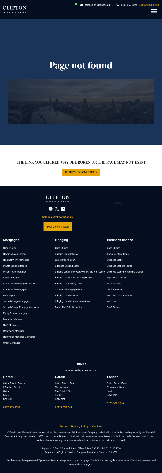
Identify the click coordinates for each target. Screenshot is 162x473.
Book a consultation (58, 226)
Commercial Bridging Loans (68, 289)
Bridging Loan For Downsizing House (73, 277)
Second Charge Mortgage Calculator (21, 307)
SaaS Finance (114, 307)
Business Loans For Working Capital (125, 271)
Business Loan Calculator (119, 266)
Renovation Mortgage (13, 331)
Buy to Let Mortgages (13, 319)
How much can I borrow (14, 254)
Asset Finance (114, 283)
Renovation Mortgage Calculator (19, 337)
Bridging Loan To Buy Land (68, 283)
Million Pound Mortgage (14, 271)
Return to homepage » (81, 172)
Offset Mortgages (11, 343)
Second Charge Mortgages (16, 301)
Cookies (97, 426)
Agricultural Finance (117, 277)
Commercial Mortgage (118, 254)
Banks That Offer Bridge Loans (70, 307)
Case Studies (9, 248)
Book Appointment (149, 4)
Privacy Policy (79, 426)
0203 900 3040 (115, 403)
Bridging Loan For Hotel (66, 295)
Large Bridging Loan (65, 260)
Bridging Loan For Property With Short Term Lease (80, 271)
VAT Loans (112, 301)
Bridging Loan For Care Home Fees (72, 301)
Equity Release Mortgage (15, 313)
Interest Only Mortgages (15, 289)
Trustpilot (117, 203)
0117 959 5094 (11, 407)
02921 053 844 (63, 407)
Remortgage (9, 295)
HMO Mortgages (11, 325)
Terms (63, 426)
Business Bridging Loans (67, 266)
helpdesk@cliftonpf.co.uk (98, 4)
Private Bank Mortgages (15, 266)
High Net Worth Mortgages (16, 260)
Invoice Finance (114, 289)
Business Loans (115, 260)
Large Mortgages (11, 277)
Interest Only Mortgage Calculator (19, 283)
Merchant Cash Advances (119, 295)
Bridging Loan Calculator (67, 254)
